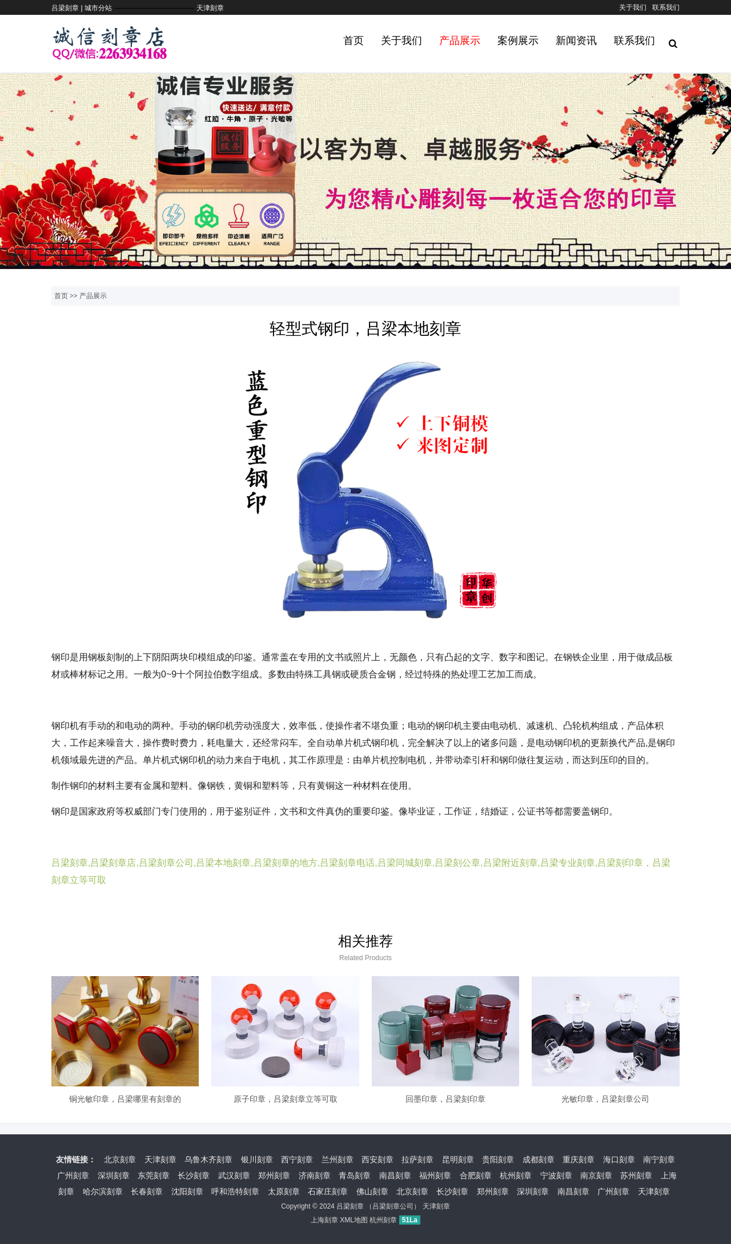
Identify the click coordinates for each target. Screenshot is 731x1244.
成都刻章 (539, 1159)
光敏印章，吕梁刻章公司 (605, 1098)
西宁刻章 (297, 1159)
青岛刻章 (355, 1175)
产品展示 (459, 40)
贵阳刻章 (498, 1159)
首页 (353, 40)
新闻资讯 (576, 40)
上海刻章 (324, 1220)
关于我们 (632, 7)
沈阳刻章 (187, 1191)
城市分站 (98, 8)
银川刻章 (257, 1159)
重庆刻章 (579, 1159)
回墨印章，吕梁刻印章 (445, 1098)
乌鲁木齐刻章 (208, 1159)
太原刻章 (284, 1191)
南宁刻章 (659, 1159)
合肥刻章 (476, 1175)
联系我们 (666, 7)
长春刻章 (147, 1191)
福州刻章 (435, 1175)
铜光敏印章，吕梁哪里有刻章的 (125, 1098)
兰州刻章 (338, 1159)
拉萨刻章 (417, 1159)
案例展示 (518, 40)
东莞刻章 (154, 1175)
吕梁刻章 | (68, 8)
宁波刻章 (556, 1175)
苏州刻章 (636, 1175)
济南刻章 (315, 1175)
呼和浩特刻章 (235, 1191)
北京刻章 (120, 1159)
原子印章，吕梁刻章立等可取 (286, 1098)
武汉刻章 (234, 1175)
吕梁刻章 (350, 1206)
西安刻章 (377, 1159)
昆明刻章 (458, 1159)
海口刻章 (619, 1159)
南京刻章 (596, 1175)
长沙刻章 (194, 1175)
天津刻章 (210, 8)
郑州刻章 (274, 1175)
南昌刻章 (395, 1175)
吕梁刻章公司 (392, 1206)
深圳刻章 (114, 1175)
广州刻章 (73, 1175)
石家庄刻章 (328, 1191)
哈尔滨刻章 (103, 1191)
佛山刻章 (372, 1191)
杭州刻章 (516, 1175)
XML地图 (354, 1220)
